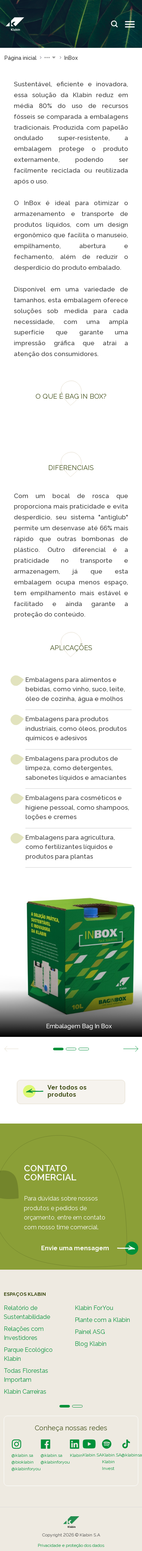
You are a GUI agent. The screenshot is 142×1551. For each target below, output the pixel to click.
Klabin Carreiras (25, 1391)
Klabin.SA (92, 1455)
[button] (50, 58)
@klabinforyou (26, 1468)
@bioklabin (23, 1462)
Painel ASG (90, 1331)
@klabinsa (131, 1455)
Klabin (76, 1455)
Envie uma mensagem (89, 1248)
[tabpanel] (71, 958)
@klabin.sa (22, 1455)
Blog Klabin (90, 1343)
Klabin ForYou (94, 1307)
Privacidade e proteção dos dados (71, 1545)
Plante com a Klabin (102, 1319)
